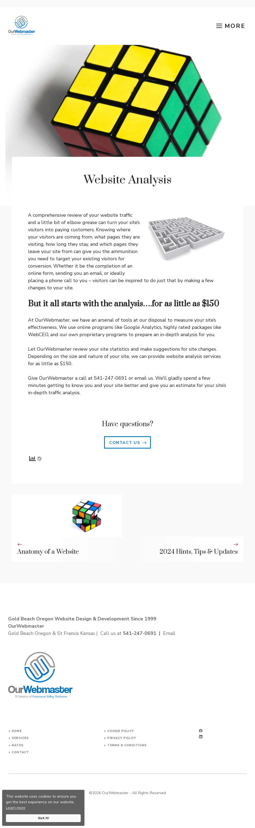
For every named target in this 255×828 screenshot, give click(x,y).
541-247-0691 (139, 633)
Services (20, 738)
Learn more (15, 807)
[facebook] (201, 731)
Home (17, 731)
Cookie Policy (120, 731)
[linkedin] (201, 736)
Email (169, 633)
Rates (18, 745)
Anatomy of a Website (48, 552)
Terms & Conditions (127, 745)
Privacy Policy (121, 738)
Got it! (43, 818)
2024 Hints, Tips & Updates (199, 552)
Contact (20, 752)
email (140, 378)
